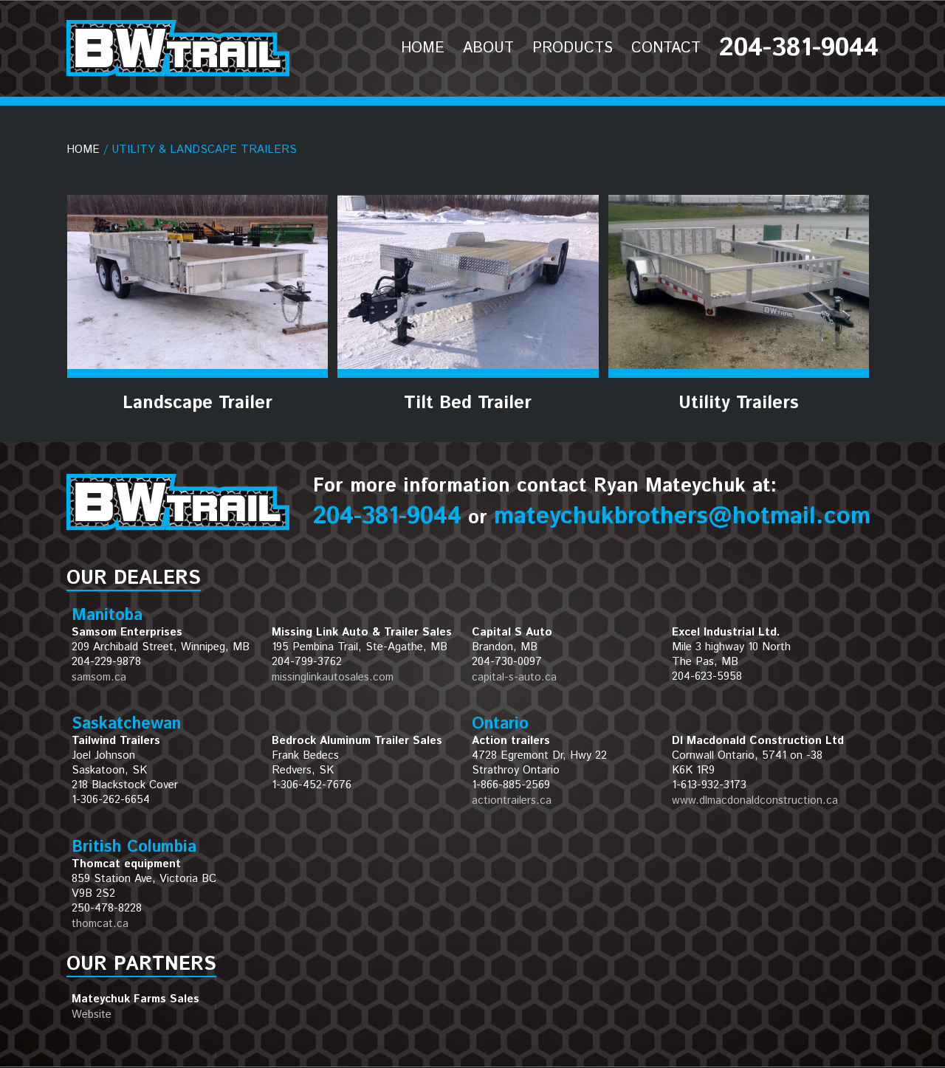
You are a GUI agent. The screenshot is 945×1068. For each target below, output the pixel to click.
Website (91, 1014)
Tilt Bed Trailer (468, 403)
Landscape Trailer (197, 403)
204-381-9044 (387, 517)
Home (83, 149)
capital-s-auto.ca (514, 677)
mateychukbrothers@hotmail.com (682, 517)
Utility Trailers (738, 403)
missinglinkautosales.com (333, 677)
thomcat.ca (100, 923)
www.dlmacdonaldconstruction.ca (755, 800)
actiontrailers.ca (511, 800)
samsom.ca (99, 677)
